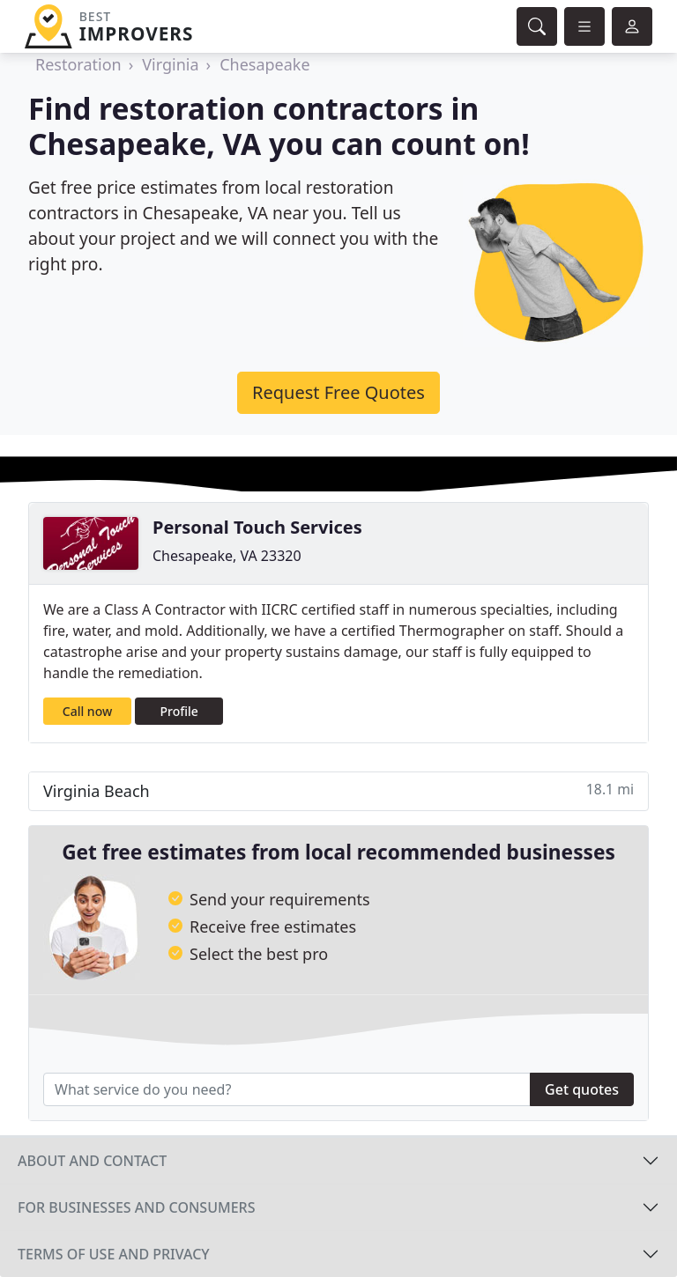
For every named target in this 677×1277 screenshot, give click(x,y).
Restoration (78, 64)
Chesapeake (264, 64)
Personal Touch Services (257, 527)
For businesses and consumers (136, 1207)
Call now (87, 711)
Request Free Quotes (338, 392)
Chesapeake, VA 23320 (227, 555)
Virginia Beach (338, 790)
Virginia (170, 64)
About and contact (92, 1160)
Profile (179, 711)
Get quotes (582, 1089)
